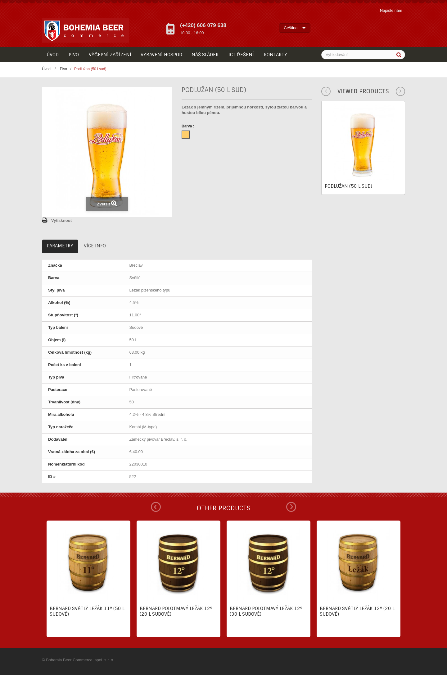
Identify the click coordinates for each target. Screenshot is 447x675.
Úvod (46, 69)
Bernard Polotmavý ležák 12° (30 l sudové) (266, 611)
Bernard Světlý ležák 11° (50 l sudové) (87, 611)
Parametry (60, 246)
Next (291, 507)
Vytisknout (61, 220)
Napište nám (390, 10)
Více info (95, 246)
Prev (156, 507)
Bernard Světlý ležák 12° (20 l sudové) (357, 611)
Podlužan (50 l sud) (348, 186)
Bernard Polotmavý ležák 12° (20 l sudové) (176, 611)
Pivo (63, 69)
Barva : (188, 126)
